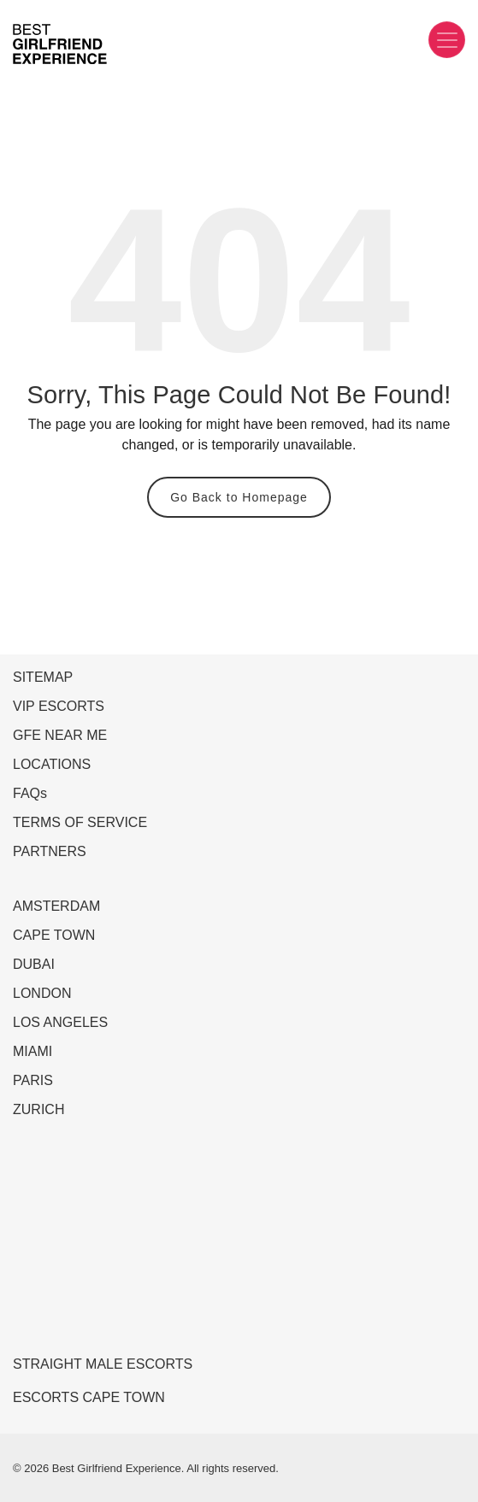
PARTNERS (49, 851)
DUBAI (34, 964)
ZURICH (38, 1109)
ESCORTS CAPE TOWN (89, 1397)
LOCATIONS (52, 764)
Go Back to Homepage (239, 497)
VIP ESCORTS (58, 706)
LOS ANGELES (60, 1022)
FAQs (30, 793)
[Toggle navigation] (446, 39)
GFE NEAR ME (60, 735)
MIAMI (32, 1051)
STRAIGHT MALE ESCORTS (102, 1364)
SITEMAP (43, 677)
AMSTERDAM (56, 906)
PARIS (33, 1080)
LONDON (42, 993)
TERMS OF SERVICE (80, 822)
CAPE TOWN (54, 935)
